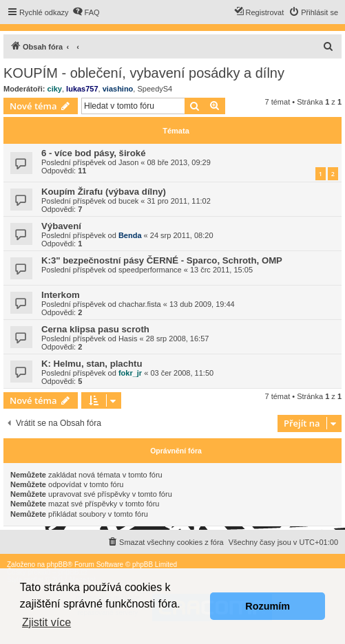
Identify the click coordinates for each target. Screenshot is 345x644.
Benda (130, 235)
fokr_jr (130, 373)
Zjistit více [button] (46, 622)
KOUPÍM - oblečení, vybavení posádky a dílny (143, 72)
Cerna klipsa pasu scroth (95, 329)
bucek (128, 201)
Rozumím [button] (267, 606)
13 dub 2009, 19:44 (202, 304)
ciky (55, 89)
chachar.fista (139, 304)
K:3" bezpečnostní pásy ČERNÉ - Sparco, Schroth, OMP (161, 260)
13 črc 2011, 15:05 (221, 270)
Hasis (128, 338)
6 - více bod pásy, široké (93, 153)
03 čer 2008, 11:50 (181, 373)
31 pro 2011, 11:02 (179, 201)
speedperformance (150, 270)
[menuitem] (86, 12)
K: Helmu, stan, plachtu (92, 363)
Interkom (60, 295)
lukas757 (82, 89)
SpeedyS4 (154, 89)
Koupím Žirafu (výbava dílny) (103, 191)
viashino (118, 89)
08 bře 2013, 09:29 (179, 162)
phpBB (57, 564)
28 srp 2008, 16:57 (177, 338)
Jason (128, 162)
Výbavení (61, 226)
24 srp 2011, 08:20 (181, 235)
